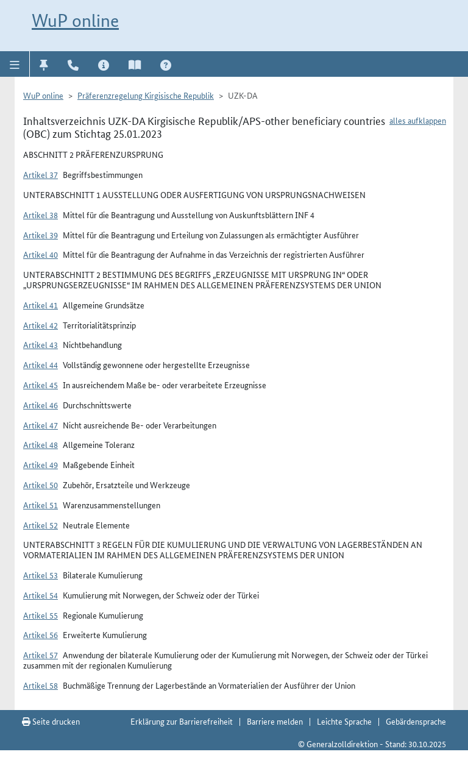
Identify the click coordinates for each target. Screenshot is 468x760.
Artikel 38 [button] (40, 214)
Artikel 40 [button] (40, 254)
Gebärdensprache (416, 721)
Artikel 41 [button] (40, 305)
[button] (15, 64)
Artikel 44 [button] (40, 364)
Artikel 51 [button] (40, 505)
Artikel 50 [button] (40, 484)
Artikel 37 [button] (40, 174)
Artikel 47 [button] (40, 425)
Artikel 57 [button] (40, 654)
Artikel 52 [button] (40, 525)
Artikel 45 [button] (40, 384)
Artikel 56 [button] (40, 634)
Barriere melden (275, 721)
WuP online (75, 20)
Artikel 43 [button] (40, 344)
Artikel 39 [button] (40, 235)
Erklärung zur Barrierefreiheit (181, 721)
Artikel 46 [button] (40, 405)
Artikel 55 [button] (40, 615)
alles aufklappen (417, 120)
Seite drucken (51, 721)
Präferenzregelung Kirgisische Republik (145, 95)
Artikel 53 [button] (40, 575)
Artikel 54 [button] (40, 595)
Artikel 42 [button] (40, 325)
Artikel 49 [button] (40, 464)
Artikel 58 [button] (40, 685)
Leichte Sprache (344, 721)
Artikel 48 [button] (40, 444)
